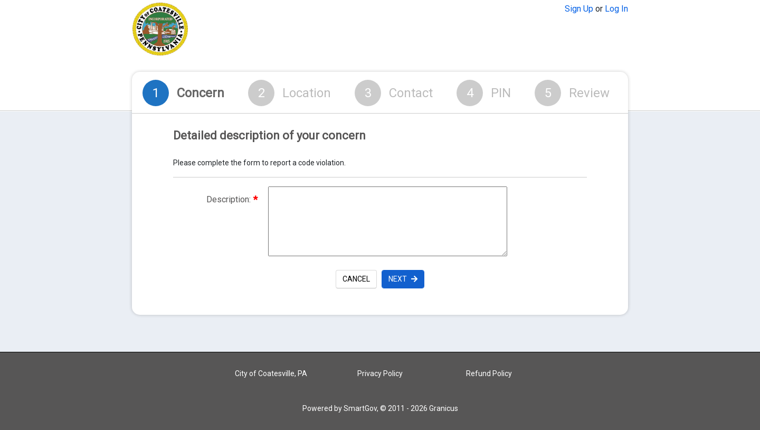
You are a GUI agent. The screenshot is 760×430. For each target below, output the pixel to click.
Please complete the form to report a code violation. (259, 162)
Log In (616, 9)
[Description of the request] (387, 221)
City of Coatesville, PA (271, 373)
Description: (232, 199)
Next (402, 279)
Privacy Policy (380, 373)
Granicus (443, 408)
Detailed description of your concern (269, 136)
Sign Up (579, 9)
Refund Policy (489, 373)
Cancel (356, 279)
